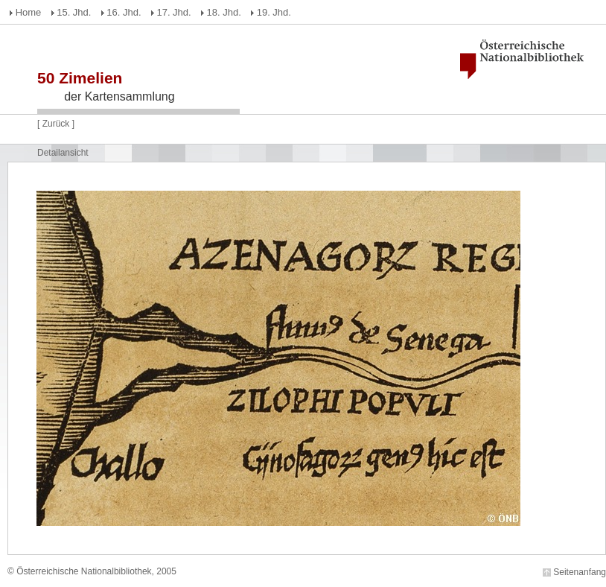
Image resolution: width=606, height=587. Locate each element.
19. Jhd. (274, 12)
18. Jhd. (224, 12)
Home (29, 12)
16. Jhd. (123, 12)
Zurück (56, 123)
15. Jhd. (74, 12)
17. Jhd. (173, 12)
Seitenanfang (579, 572)
